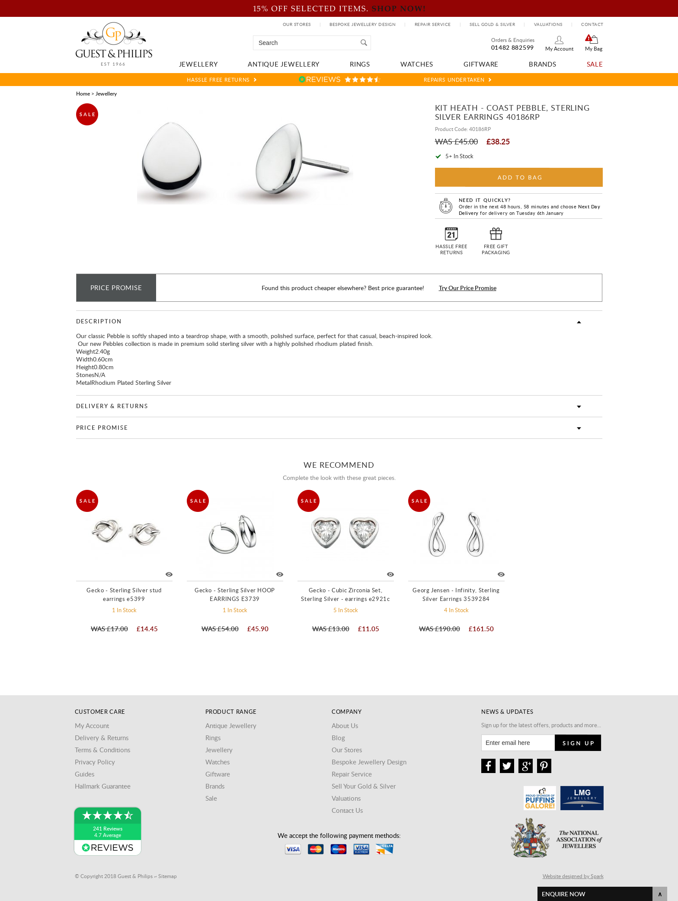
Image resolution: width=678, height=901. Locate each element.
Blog (338, 737)
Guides (84, 774)
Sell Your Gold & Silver (364, 786)
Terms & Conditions (102, 749)
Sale (595, 64)
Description (99, 321)
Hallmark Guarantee (103, 786)
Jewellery (198, 64)
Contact (592, 24)
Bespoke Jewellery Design (362, 24)
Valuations (548, 24)
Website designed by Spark (573, 875)
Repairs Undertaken (454, 79)
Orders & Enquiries (512, 39)
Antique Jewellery (284, 64)
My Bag (593, 48)
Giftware (481, 64)
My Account (559, 48)
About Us (345, 725)
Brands (542, 64)
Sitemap (167, 875)
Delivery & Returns (112, 406)
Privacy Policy (95, 761)
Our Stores (297, 24)
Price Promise (102, 427)
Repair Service (433, 24)
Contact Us (347, 810)
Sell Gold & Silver (492, 24)
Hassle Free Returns (218, 79)
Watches (416, 64)
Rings (360, 64)
